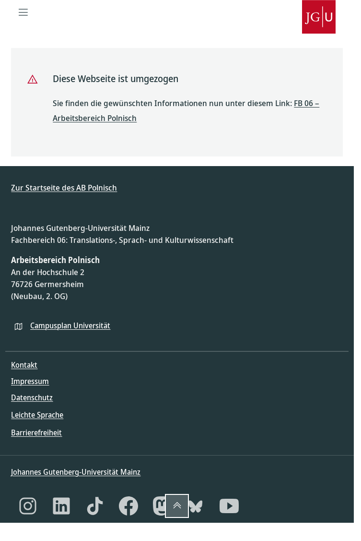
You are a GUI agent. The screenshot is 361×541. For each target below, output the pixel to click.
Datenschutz (32, 397)
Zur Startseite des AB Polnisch (64, 187)
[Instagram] (27, 506)
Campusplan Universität (70, 325)
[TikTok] (95, 506)
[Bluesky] (195, 506)
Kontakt (24, 365)
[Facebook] (128, 506)
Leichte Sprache (37, 414)
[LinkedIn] (61, 506)
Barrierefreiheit (36, 432)
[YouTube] (229, 506)
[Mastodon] (162, 506)
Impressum (30, 381)
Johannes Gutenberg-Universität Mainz (75, 472)
